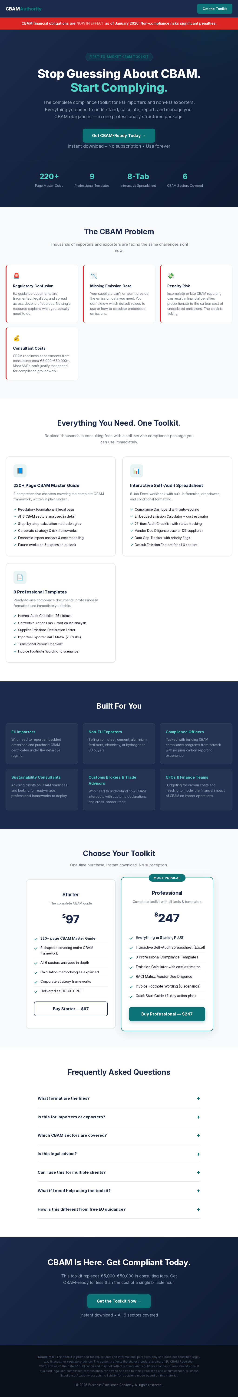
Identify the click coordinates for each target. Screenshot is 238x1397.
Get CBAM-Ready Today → (119, 135)
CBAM (24, 9)
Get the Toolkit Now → (119, 1301)
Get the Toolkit (215, 9)
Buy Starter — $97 (71, 1008)
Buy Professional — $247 (167, 1014)
